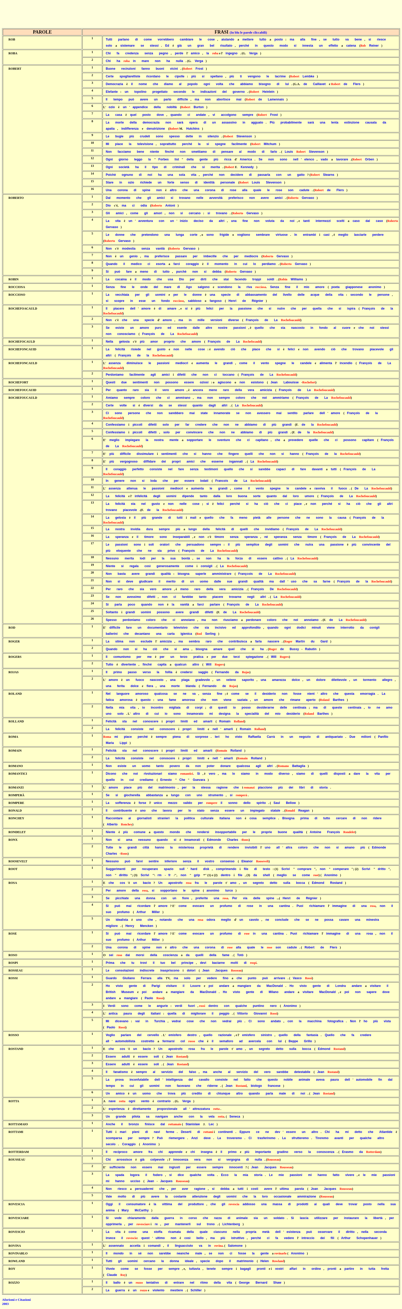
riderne (212, 1086)
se (325, 39)
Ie (293, 363)
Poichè (111, 175)
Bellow (291, 803)
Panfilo (383, 737)
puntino (258, 1006)
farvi (139, 861)
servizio (167, 1072)
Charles (232, 840)
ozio (112, 107)
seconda (380, 1232)
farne (326, 581)
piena (176, 737)
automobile (364, 1079)
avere (144, 99)
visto (238, 737)
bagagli (245, 1269)
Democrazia (114, 84)
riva (249, 287)
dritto (382, 869)
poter (211, 766)
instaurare (351, 1218)
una (322, 122)
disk (206, 869)
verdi (178, 1006)
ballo (116, 1282)
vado (324, 159)
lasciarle (360, 235)
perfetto (138, 469)
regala (133, 566)
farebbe (187, 597)
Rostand (336, 883)
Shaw (277, 1282)
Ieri (217, 737)
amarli (207, 721)
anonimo (374, 287)
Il (106, 99)
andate (201, 115)
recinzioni (128, 68)
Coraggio (129, 1144)
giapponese (354, 287)
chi (160, 1152)
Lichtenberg (231, 1224)
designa (224, 713)
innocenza (180, 1159)
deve (129, 581)
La (107, 115)
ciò (233, 349)
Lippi (123, 743)
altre (209, 328)
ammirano (183, 398)
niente (154, 152)
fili (332, 1238)
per (195, 256)
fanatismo (120, 1072)
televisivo (181, 627)
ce (257, 1132)
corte (193, 235)
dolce (296, 680)
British (110, 992)
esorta (160, 264)
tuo (162, 963)
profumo (226, 906)
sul (198, 1224)
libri (302, 787)
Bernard (261, 1282)
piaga (185, 680)
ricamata (174, 1232)
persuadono (195, 544)
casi (326, 235)
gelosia (124, 341)
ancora (198, 390)
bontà (186, 558)
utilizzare (320, 1218)
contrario (164, 1101)
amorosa (126, 700)
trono (211, 1224)
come (148, 39)
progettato (159, 92)
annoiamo (311, 620)
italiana (224, 818)
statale (275, 810)
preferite (202, 898)
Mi (107, 144)
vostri (279, 1269)
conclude (281, 920)
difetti (181, 374)
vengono (254, 76)
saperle (200, 574)
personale (227, 182)
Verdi (111, 1006)
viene (331, 627)
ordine (316, 1269)
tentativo (152, 1282)
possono (171, 382)
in (256, 45)
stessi (154, 45)
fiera (150, 686)
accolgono (228, 115)
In (295, 235)
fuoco (342, 488)
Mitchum (270, 144)
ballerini (111, 634)
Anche (110, 1124)
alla (302, 39)
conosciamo (126, 334)
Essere (111, 1056)
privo (171, 551)
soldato (278, 1218)
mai (239, 99)
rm (160, 875)
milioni (366, 737)
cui (245, 264)
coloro (145, 398)
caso (356, 221)
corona (122, 190)
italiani (155, 1013)
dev (277, 1132)
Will (273, 657)
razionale (225, 1035)
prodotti (302, 1204)
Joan (314, 1189)
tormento (369, 680)
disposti (339, 773)
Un (160, 883)
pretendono (150, 235)
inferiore (171, 861)
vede (118, 1218)
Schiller (196, 1290)
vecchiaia (122, 294)
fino (225, 978)
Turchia (159, 1021)
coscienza (170, 955)
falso (192, 1072)
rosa (369, 933)
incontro (157, 707)
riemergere (177, 1138)
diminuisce (135, 363)
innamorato (195, 713)
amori (158, 213)
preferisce (162, 256)
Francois (221, 481)
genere (119, 481)
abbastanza (154, 795)
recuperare (150, 869)
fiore (185, 898)
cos (122, 883)
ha (118, 61)
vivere (349, 1175)
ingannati (236, 461)
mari (123, 1132)
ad (241, 1041)
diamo (168, 84)
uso (293, 581)
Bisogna (288, 818)
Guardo (111, 978)
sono (159, 136)
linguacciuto (184, 1245)
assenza (115, 363)
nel (149, 349)
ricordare (144, 906)
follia (168, 672)
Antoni (170, 205)
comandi (154, 1245)
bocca (300, 883)
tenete (211, 1269)
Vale (109, 1196)
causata (371, 122)
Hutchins (192, 128)
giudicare (146, 581)
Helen (264, 1261)
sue (229, 581)
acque (314, 294)
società (124, 167)
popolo (192, 84)
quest (145, 1238)
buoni (160, 68)
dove (160, 115)
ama (186, 649)
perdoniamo (131, 620)
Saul (277, 803)
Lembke (308, 76)
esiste (119, 328)
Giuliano (129, 978)
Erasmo (347, 1152)
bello (200, 1238)
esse (142, 301)
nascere (273, 641)
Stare (109, 182)
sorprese (201, 737)
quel (133, 115)
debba (216, 271)
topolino (140, 92)
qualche (241, 1006)
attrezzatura (201, 1109)
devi (203, 963)
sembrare (263, 235)
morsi (140, 955)
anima (110, 1210)
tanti (306, 221)
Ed (167, 45)
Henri (232, 301)
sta (283, 328)
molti (234, 963)
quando (176, 115)
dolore (321, 680)
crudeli (145, 136)
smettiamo (199, 152)
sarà (180, 122)
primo (117, 672)
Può (160, 1138)
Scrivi (286, 869)
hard (193, 869)
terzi (237, 657)
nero (273, 1006)
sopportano (168, 890)
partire (349, 1269)
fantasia (312, 1035)
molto (122, 1196)
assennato (116, 1245)
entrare (179, 1282)
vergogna (233, 1159)
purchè (181, 271)
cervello (153, 1035)
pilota (136, 1116)
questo (269, 45)
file (246, 869)
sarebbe (264, 469)
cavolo (254, 920)
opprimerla (114, 1224)
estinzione (351, 122)
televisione (145, 144)
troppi (256, 279)
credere (200, 424)
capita (162, 664)
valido (187, 803)
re (156, 1224)
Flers (356, 84)
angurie (162, 1006)
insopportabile (225, 832)
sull (182, 869)
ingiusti (174, 1167)
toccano (228, 374)
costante (180, 1196)
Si (107, 271)
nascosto (298, 328)
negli (250, 597)
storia (323, 787)
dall (282, 581)
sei (111, 955)
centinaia (299, 707)
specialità (252, 713)
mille (200, 320)
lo (254, 264)
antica (113, 1013)
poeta (335, 287)
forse (142, 803)
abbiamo (246, 84)
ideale (189, 1261)
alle (269, 517)
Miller (156, 912)
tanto (203, 496)
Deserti (186, 1132)
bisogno (265, 84)
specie (225, 294)
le (200, 39)
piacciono (265, 787)
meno (144, 271)
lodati (204, 481)
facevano (183, 1086)
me (149, 657)
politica (189, 818)
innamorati (192, 840)
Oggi (109, 1204)
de (305, 84)
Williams (297, 279)
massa (277, 1204)
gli (149, 198)
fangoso (216, 301)
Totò (240, 955)
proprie (266, 832)
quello (259, 328)
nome (143, 84)
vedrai (176, 1021)
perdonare (253, 620)
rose (233, 190)
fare (129, 271)
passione (245, 308)
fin (380, 1079)
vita (193, 175)
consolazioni (124, 970)
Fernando (222, 672)
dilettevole (339, 680)
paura (128, 1013)
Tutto (109, 664)
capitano (262, 440)
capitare (368, 440)
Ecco (224, 1175)
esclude (146, 641)
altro (173, 190)
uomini (160, 294)
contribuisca (238, 641)
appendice (140, 107)
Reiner (374, 45)
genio (133, 256)
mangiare (244, 986)
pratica (198, 657)
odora (211, 920)
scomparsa (114, 1138)
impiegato (257, 810)
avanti (338, 1138)
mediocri (181, 363)
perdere (378, 235)
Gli (108, 213)
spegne (220, 144)
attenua (132, 488)
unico (158, 803)
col (182, 1041)
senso (184, 182)
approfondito (251, 627)
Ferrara (146, 978)
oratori (164, 544)
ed (169, 328)
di (136, 39)
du (313, 641)
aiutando (227, 39)
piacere (118, 308)
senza (149, 53)
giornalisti (144, 818)
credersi (186, 672)
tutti (334, 469)
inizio (184, 221)
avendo (219, 349)
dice (181, 1175)
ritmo (204, 1282)
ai (129, 818)
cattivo (278, 558)
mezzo (172, 803)
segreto (258, 883)
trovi (143, 963)
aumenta (202, 363)
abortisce (223, 99)
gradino (282, 1152)
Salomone (235, 1245)
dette (189, 136)
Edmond (318, 883)
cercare (341, 818)
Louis (289, 152)
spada (119, 1175)
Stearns (328, 175)
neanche (183, 1253)
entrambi (309, 235)
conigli (375, 627)
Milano (273, 992)
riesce (381, 39)
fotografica (335, 1021)
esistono (257, 382)
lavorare (342, 159)
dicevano (121, 1021)
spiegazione (254, 657)
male (282, 1093)
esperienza (117, 1109)
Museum (128, 992)
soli (151, 544)
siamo (172, 773)
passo (132, 672)
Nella (109, 341)
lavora (167, 810)
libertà (378, 1218)
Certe (110, 76)
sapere (372, 992)
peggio (224, 1013)
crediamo (146, 780)
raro (136, 390)
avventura (145, 221)
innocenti (236, 1167)
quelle (313, 440)
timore (149, 537)
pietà (256, 517)
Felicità (111, 721)
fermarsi (169, 1041)
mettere (247, 39)
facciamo (124, 152)
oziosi (204, 382)
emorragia (367, 694)
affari (293, 1269)
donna (150, 898)
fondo (165, 301)
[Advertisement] (201, 13)
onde (144, 287)
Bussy (294, 649)
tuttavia (194, 1269)
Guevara (199, 780)
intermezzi (323, 221)
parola (299, 1189)
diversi (148, 405)
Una (109, 190)
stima (119, 641)
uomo (204, 581)
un (190, 45)
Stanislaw (193, 1124)
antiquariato (334, 737)
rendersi (203, 832)
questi (222, 707)
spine (146, 190)
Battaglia (298, 766)
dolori (191, 970)
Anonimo (330, 875)
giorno (123, 159)
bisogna (183, 574)
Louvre (195, 986)
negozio (304, 737)
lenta (334, 122)
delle (301, 294)
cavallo (204, 1079)
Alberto (112, 824)
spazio (168, 869)
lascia (304, 1218)
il (132, 84)
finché (169, 152)
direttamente (142, 1109)
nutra (309, 544)
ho (227, 737)
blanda (191, 686)
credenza (132, 53)
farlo (273, 152)
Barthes (338, 700)
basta (122, 574)
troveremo (234, 1138)
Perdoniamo (114, 374)
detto (273, 883)
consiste (156, 469)
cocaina (121, 279)
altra (289, 847)
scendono (225, 287)
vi (214, 115)
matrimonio (166, 787)
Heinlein (269, 92)
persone (383, 294)
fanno (146, 68)
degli (156, 496)
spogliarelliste (129, 76)
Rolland (236, 750)
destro (192, 1035)
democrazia (151, 122)
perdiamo (269, 264)
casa (118, 115)
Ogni (109, 159)
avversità (216, 198)
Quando (111, 264)
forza (239, 558)
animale (304, 1079)
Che (182, 780)
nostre (222, 328)
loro (229, 496)
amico (195, 53)
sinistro (266, 1035)
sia (147, 390)
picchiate (122, 898)
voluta (269, 221)
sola (182, 175)
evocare (198, 906)
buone (282, 832)
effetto (333, 45)
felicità (120, 349)
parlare (308, 413)
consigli (206, 566)
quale (257, 190)
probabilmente (291, 122)
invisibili (251, 847)
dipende (188, 496)
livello (287, 294)
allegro (387, 680)
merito (171, 581)
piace (119, 144)
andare (224, 986)
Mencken (146, 926)
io (143, 707)
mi (211, 713)
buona (242, 496)
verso (147, 672)
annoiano (188, 620)
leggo (138, 159)
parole (217, 883)
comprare (304, 869)
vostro (209, 861)
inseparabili (181, 537)
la (207, 53)
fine (313, 39)
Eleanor (247, 861)
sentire (154, 861)
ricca (227, 159)
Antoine (315, 832)
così (148, 566)
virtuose (282, 235)
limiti (184, 721)
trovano (184, 198)
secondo (180, 92)
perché (244, 45)
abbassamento (256, 294)
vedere (212, 978)
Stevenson (244, 136)
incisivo (220, 627)
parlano (123, 39)
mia (121, 707)
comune (140, 832)
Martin (300, 641)
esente (182, 328)
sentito (292, 413)
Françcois (245, 574)
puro (158, 328)
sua (173, 558)
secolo (110, 1144)
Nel (108, 694)
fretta (385, 1269)
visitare (171, 986)
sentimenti (140, 382)
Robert (310, 947)
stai (226, 279)
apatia (110, 128)
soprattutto (168, 144)
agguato (257, 122)
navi (157, 1132)
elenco (309, 159)
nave (112, 1101)
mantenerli (183, 1224)
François (368, 308)
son (290, 190)
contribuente (122, 810)
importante (263, 1152)
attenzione (199, 1196)
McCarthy (142, 1210)
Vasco (297, 978)
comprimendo (226, 869)
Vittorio (242, 1013)
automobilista (125, 1041)
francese (274, 1086)
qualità (166, 574)
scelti (341, 221)
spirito (261, 803)
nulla (179, 61)
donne (120, 235)
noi (150, 175)
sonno (232, 803)
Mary (125, 1210)
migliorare (198, 1013)
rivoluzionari (153, 773)
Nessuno (112, 558)
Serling (210, 634)
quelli (249, 454)
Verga (253, 53)
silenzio (213, 136)
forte (170, 182)
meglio (343, 235)
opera (193, 122)
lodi (142, 558)
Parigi (156, 986)
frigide (224, 235)
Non (109, 152)
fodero (158, 1175)
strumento (215, 795)
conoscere (150, 721)
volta (219, 84)
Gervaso (308, 198)
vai (137, 1021)
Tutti (109, 39)
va (347, 39)
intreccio (308, 1238)
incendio (346, 363)
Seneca (234, 1116)
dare (357, 773)
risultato (226, 45)
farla (258, 641)
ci (188, 115)
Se (261, 159)
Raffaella (254, 737)
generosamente (168, 566)
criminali (179, 167)
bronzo (134, 1124)
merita (215, 167)
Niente (110, 566)
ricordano (153, 76)
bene (358, 39)
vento (265, 363)
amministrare (221, 574)
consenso (227, 861)
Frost (199, 68)
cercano (194, 213)
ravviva (319, 488)
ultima (284, 1189)
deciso (198, 221)
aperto (311, 700)
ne (237, 424)
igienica (186, 634)
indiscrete (147, 970)
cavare (344, 920)
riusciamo (230, 620)
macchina (314, 1021)
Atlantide (385, 1132)
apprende (176, 1152)
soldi (270, 279)
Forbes (163, 159)
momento (123, 198)
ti (241, 76)
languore (122, 694)
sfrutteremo (300, 1138)
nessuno (144, 840)
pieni (135, 1132)
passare (181, 256)
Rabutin (311, 649)
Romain (224, 721)
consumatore (135, 1204)
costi (254, 1189)
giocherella (132, 795)
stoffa (158, 1232)
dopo (219, 1261)
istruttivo (237, 1238)
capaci (281, 469)
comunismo (121, 657)
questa (349, 694)
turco (229, 890)
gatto (301, 175)
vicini (174, 68)
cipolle (179, 76)
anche (217, 1072)
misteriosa (186, 847)
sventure (223, 440)
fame (172, 700)
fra (197, 883)
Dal (108, 198)
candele (305, 363)
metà (265, 1232)
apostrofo (175, 883)
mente (173, 440)
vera (251, 390)
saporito (248, 680)
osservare (325, 1232)
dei (164, 461)
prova (119, 1079)
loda (153, 481)
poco (131, 604)
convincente (371, 544)
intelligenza (174, 1079)
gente (203, 159)
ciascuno (220, 1232)
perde (179, 53)
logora (134, 1175)
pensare (227, 152)
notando (166, 920)
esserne (217, 461)
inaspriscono (169, 970)
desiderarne (265, 707)
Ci (107, 413)
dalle (196, 328)
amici (161, 198)
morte (119, 122)
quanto (122, 390)
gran (200, 45)
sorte (256, 496)
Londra (340, 986)
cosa (252, 818)
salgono (203, 287)
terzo (183, 657)
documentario (157, 627)
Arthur (141, 912)
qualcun (180, 664)
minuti (316, 627)
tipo (155, 167)
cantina (284, 906)
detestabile (302, 1072)
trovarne (235, 597)
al (180, 84)
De (356, 488)
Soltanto (112, 612)
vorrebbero (166, 39)
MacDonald (274, 986)
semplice (252, 544)
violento (158, 1290)
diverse (233, 320)
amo (389, 707)
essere (189, 382)
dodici (301, 627)
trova (171, 1093)
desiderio (269, 694)
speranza (122, 537)
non (157, 61)
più (193, 76)
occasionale (283, 1196)
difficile (182, 99)
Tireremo (321, 1138)
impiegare (132, 440)
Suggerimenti (115, 869)
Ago (189, 287)
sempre (247, 115)
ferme (170, 1132)
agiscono (224, 382)
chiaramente (136, 1218)
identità (209, 182)
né (266, 537)
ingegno (232, 53)
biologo (256, 1086)
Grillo (308, 1041)
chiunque (223, 1093)
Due (352, 737)
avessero (263, 413)
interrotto (347, 627)
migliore (112, 926)
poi (211, 986)
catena (351, 45)
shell (266, 875)
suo (108, 912)
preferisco (235, 198)
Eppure (244, 1132)
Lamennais (276, 99)
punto (252, 978)
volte (123, 405)
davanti (317, 469)
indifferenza (129, 128)
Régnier (257, 301)
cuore (346, 328)
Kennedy (247, 167)
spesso (174, 136)
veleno (231, 680)
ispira (351, 308)
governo (239, 92)
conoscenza (325, 1152)
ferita (121, 686)
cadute (304, 190)
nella (380, 1204)
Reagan (303, 810)
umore (309, 496)
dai (127, 955)
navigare (161, 1116)
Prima (110, 963)
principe (188, 963)
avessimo (134, 597)
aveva (320, 1079)
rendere (233, 847)
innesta (307, 45)
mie (281, 1175)
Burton (199, 107)
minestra (372, 920)
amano (350, 847)
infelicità (141, 496)
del (224, 92)
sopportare (195, 440)
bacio (147, 883)
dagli (212, 405)
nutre (281, 308)
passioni (239, 328)
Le (107, 136)
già (179, 45)
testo (266, 869)
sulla (286, 883)
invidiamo (272, 529)
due (124, 382)
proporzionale (167, 1109)
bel (212, 45)
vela (211, 1116)
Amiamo (112, 398)
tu (133, 963)
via (245, 898)
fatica (110, 700)
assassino (229, 122)
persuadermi (144, 1189)
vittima (167, 1204)
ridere (377, 818)
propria (251, 1232)
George (244, 1282)
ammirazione (306, 1196)
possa (328, 920)
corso (192, 1218)
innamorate (222, 413)
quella (317, 308)
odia (143, 205)
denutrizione (156, 128)
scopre (119, 301)
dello (246, 803)
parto (167, 99)
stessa (205, 787)
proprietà (206, 847)
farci (177, 264)
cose (211, 39)
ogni (207, 84)
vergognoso (129, 461)
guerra (169, 1218)
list (177, 159)
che (155, 84)
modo (283, 45)
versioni (216, 320)
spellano (216, 76)
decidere (236, 175)
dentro (225, 875)
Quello (329, 1035)
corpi (199, 707)
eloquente (123, 551)
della (157, 107)
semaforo (226, 1041)
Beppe (293, 1041)
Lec (211, 1124)
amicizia (266, 390)
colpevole (157, 1159)
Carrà (271, 737)
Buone (110, 68)
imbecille (210, 256)
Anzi (194, 1138)
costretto (147, 1041)
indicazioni (208, 92)
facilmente (239, 144)
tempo (118, 99)
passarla (264, 175)
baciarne (218, 963)
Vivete (110, 1269)
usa (170, 279)
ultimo (160, 1238)
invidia (135, 529)
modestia (129, 248)
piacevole (377, 349)
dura (149, 529)
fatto (247, 1079)
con (279, 175)
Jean (273, 382)
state (204, 413)
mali (193, 517)
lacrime (280, 76)
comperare (341, 869)
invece (110, 1238)
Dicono (111, 773)
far (187, 424)
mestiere (176, 1290)
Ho (108, 986)
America (246, 159)
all (278, 847)
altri (221, 221)
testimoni (211, 469)
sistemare (127, 45)
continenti (225, 1132)
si (369, 39)
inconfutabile (139, 1079)
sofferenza (123, 803)
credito (197, 1093)
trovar (353, 1204)
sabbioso (195, 301)
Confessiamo (115, 424)
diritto (123, 875)
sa (315, 581)
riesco (122, 1189)
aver (185, 1189)
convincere (194, 432)
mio (306, 287)
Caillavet (319, 84)
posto (278, 39)
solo (109, 45)
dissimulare (145, 454)
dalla (216, 496)
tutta (372, 1269)
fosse (297, 694)
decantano (142, 634)
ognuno (127, 175)
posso (246, 707)
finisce (150, 1124)
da (384, 122)
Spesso (111, 620)
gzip (197, 875)
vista (387, 1021)
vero (166, 390)
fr (169, 875)
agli (153, 374)
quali (326, 1204)
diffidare (150, 461)
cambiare (186, 39)
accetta (135, 1245)
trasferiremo (266, 1138)
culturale (207, 818)
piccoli (137, 424)
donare (225, 766)
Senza (110, 287)
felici (209, 308)
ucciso (135, 1181)
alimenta (325, 363)
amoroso (141, 694)
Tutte (109, 847)
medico (136, 264)
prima (304, 818)
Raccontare (114, 818)
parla (118, 604)
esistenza (293, 1232)
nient (311, 694)
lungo (192, 529)
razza (218, 1218)
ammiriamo (281, 398)
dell (132, 308)
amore (319, 287)
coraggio (192, 264)
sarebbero (176, 413)
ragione (221, 787)
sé (140, 1253)
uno (108, 713)
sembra (194, 641)
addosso (249, 1204)
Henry (129, 926)
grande (157, 517)
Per (108, 390)
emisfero (174, 1035)
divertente (128, 664)
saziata (242, 700)
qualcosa (161, 694)
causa (342, 517)
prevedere (295, 440)
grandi (228, 363)
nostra (159, 440)
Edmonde (214, 840)
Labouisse (291, 382)
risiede (136, 349)
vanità (160, 248)
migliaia (174, 707)
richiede (146, 182)
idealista (122, 920)
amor (154, 341)
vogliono (243, 235)
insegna (206, 1152)
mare (145, 61)
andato (276, 1021)
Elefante (112, 92)
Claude (112, 1275)
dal (368, 221)
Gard (324, 641)
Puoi (300, 906)
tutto (262, 39)
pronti (261, 1269)
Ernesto (166, 780)
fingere (233, 454)
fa (118, 53)
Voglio (110, 1035)
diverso (284, 773)
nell (295, 159)
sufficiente (117, 1167)
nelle (199, 198)
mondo (175, 832)
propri (176, 461)
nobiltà (172, 107)
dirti (203, 279)
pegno (163, 53)
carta (171, 634)
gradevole (202, 680)
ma (292, 39)
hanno (207, 454)
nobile (288, 1079)
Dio (108, 205)
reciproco (120, 1152)
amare (171, 308)
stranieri (163, 818)
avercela (254, 1041)
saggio (203, 672)
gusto (161, 349)
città (146, 847)
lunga (180, 235)
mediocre (251, 256)
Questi (110, 382)
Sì (198, 773)
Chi (108, 53)
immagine (339, 906)
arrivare (279, 978)
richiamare (317, 906)
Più (272, 122)
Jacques (221, 970)
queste (337, 707)
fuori (191, 1006)
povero (175, 766)
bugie (119, 136)
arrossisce (124, 1159)
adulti (126, 1056)
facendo (240, 279)
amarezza (279, 680)
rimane (295, 700)
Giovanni (260, 1013)
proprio (169, 341)
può (131, 99)
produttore (196, 1204)
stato (201, 810)
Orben (369, 159)
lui (287, 84)
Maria (110, 743)
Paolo (149, 998)
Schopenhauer (367, 1238)
